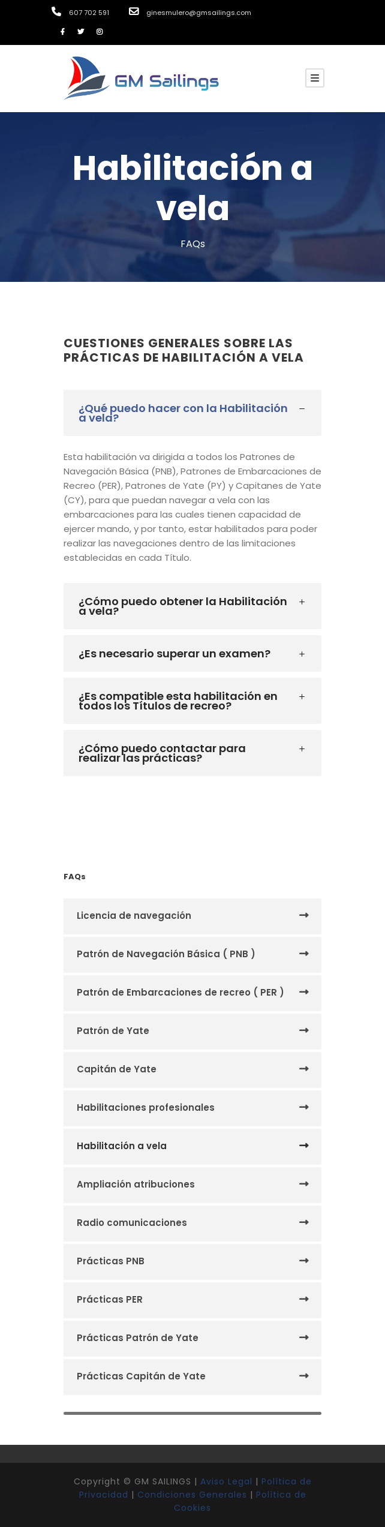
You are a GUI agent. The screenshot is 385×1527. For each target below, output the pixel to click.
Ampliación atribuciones (136, 1184)
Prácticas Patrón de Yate (137, 1337)
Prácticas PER (110, 1299)
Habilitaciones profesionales (146, 1107)
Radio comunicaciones (132, 1222)
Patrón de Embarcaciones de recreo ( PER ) (180, 992)
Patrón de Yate (113, 1030)
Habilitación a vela (122, 1146)
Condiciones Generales (192, 1495)
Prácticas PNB (111, 1261)
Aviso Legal (226, 1481)
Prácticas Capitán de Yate (141, 1376)
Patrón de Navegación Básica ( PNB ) (166, 954)
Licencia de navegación (134, 915)
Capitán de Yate (117, 1069)
